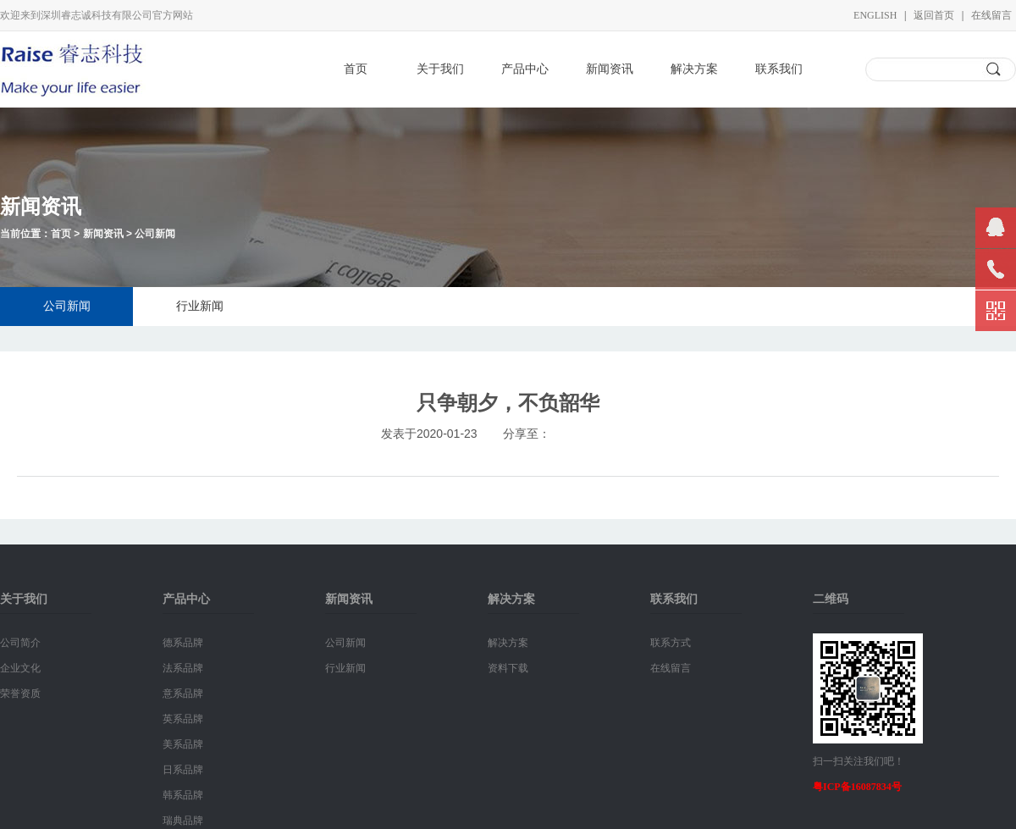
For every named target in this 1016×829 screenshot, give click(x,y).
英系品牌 (183, 719)
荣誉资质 (20, 693)
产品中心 (525, 69)
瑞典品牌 (183, 820)
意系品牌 (183, 693)
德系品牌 (183, 643)
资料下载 (508, 668)
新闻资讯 (609, 69)
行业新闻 (200, 306)
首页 (355, 69)
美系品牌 (183, 744)
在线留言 (991, 15)
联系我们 (779, 69)
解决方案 (694, 69)
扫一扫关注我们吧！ (858, 761)
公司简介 (20, 643)
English (875, 15)
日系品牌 (183, 770)
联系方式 (670, 643)
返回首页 (934, 15)
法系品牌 (183, 668)
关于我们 (440, 69)
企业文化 (20, 668)
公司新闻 (155, 234)
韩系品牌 (183, 795)
